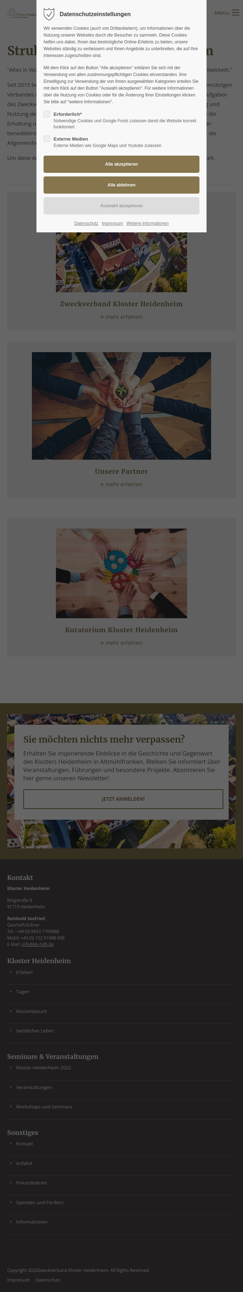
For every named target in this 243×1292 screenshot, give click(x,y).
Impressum (112, 223)
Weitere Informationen (148, 223)
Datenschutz (86, 223)
